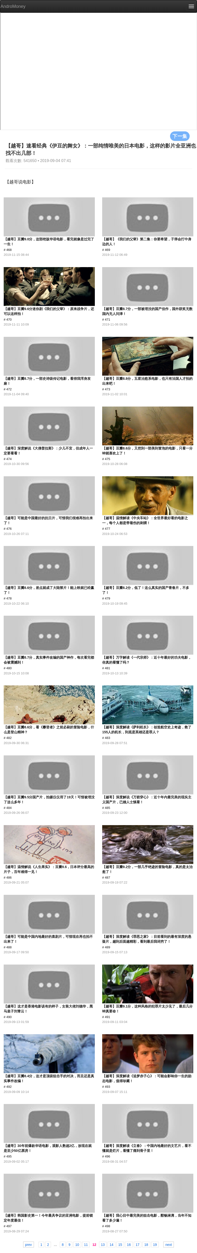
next (168, 1245)
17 (138, 1245)
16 (129, 1245)
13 (103, 1245)
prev (28, 1245)
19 (155, 1245)
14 (111, 1245)
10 (77, 1245)
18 (146, 1245)
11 (86, 1245)
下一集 (179, 136)
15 (120, 1245)
